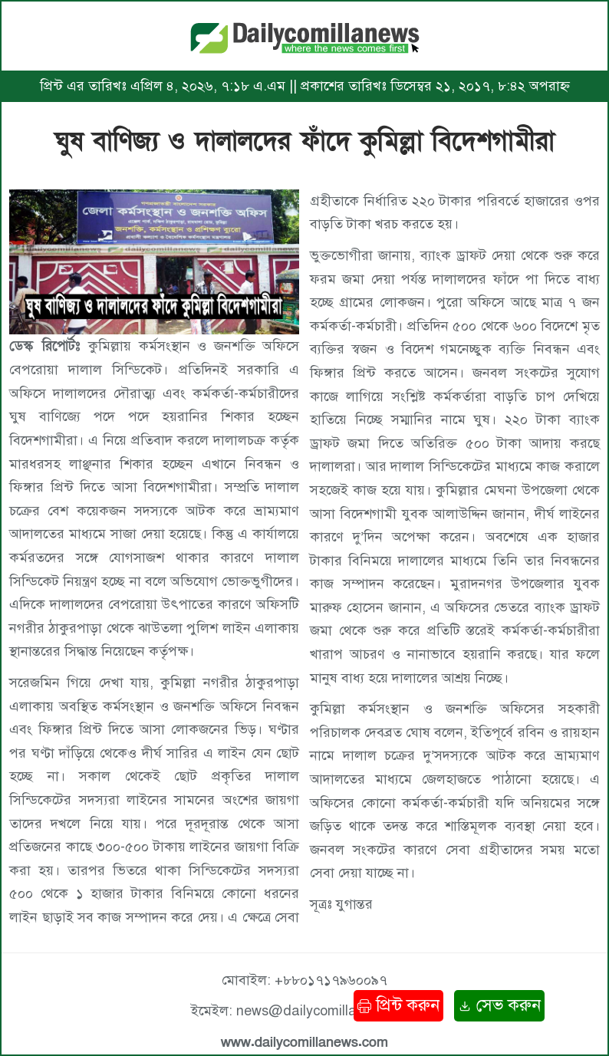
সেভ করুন (499, 1005)
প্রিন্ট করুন (398, 1005)
